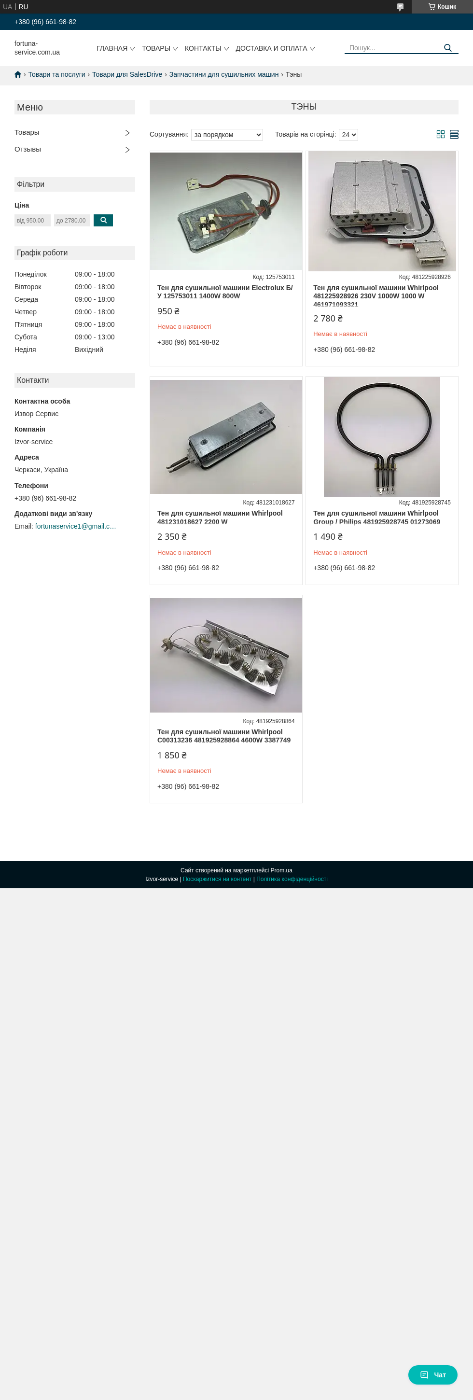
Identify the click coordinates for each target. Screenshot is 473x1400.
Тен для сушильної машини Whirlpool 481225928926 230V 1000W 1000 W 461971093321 (376, 296)
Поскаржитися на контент (217, 879)
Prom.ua (281, 870)
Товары (156, 48)
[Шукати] (448, 48)
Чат (433, 1375)
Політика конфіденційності (292, 879)
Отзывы (27, 149)
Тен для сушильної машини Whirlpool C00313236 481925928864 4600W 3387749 (224, 736)
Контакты (203, 48)
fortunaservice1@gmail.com (76, 526)
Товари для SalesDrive (127, 74)
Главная (112, 48)
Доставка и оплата (271, 48)
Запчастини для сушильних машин (224, 74)
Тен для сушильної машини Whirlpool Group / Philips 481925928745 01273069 (376, 517)
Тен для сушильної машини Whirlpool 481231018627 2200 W (220, 517)
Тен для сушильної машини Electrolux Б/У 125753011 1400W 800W (225, 292)
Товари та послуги (56, 74)
